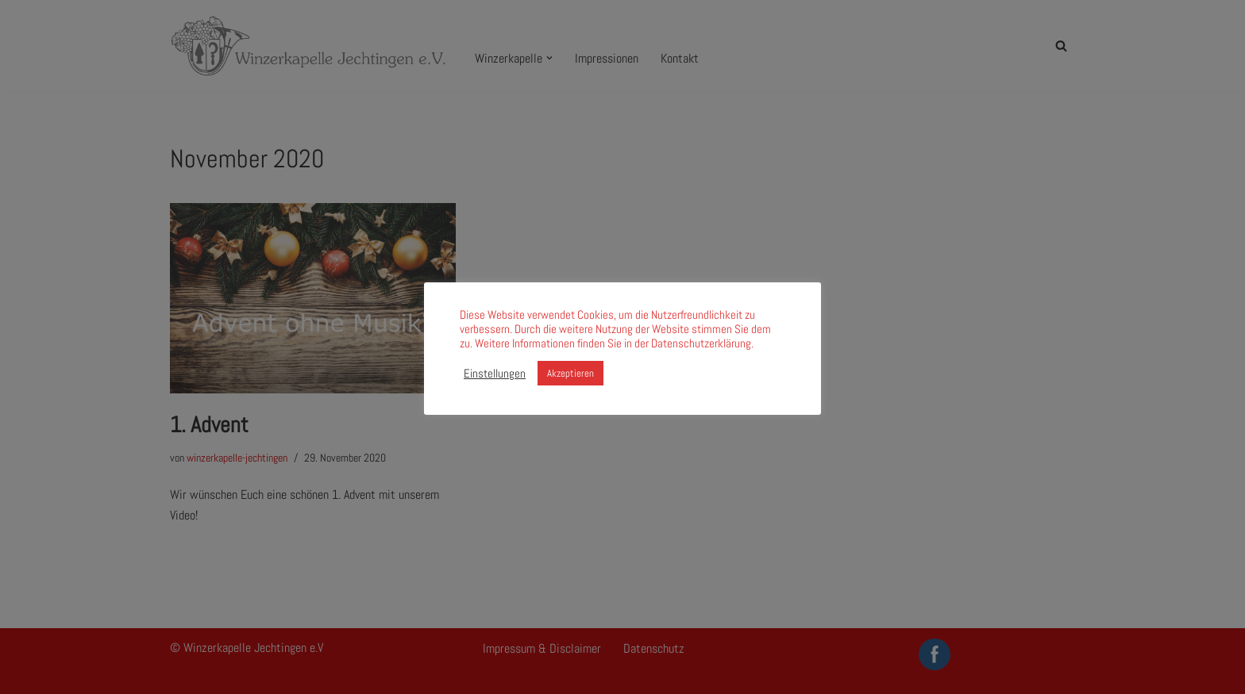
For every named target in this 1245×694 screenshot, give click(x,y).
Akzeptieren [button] (570, 373)
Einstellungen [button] (495, 373)
